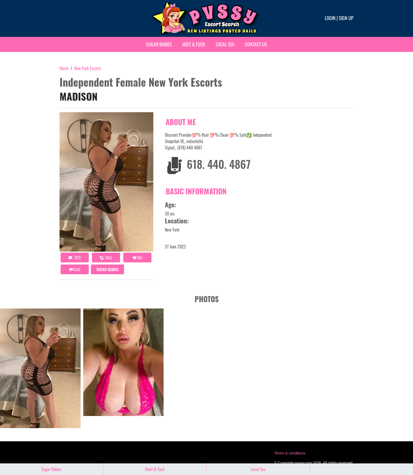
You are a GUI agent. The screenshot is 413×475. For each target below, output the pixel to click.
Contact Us (256, 44)
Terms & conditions (289, 453)
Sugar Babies (159, 44)
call (106, 257)
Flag (75, 269)
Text (74, 257)
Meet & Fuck (193, 44)
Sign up (346, 17)
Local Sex (225, 44)
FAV (137, 257)
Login (330, 17)
